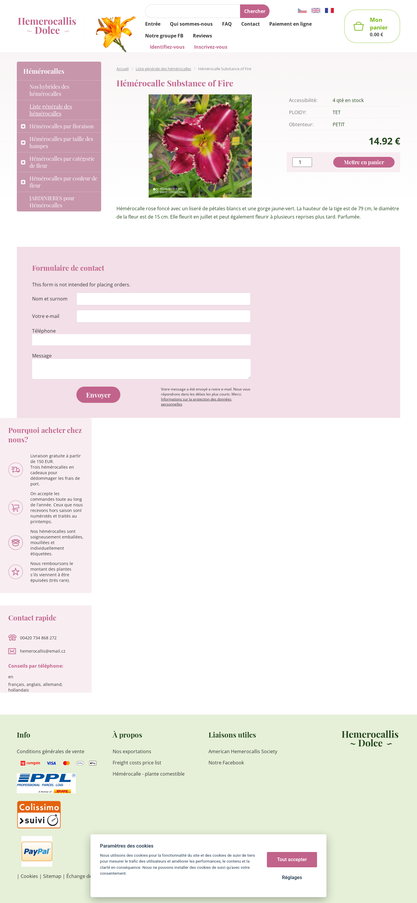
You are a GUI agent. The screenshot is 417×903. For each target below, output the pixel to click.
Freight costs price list (137, 762)
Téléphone (44, 331)
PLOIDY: (297, 112)
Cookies (29, 876)
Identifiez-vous (167, 47)
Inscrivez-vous (210, 47)
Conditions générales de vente (50, 751)
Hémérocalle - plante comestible (149, 774)
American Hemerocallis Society (243, 751)
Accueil (122, 68)
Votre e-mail (45, 316)
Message (42, 355)
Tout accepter (292, 859)
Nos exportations (132, 751)
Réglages (292, 877)
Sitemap (52, 876)
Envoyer (98, 394)
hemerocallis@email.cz (42, 651)
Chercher (254, 11)
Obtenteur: (301, 124)
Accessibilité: (303, 100)
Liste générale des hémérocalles (163, 68)
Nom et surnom (50, 298)
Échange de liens (85, 876)
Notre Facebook (226, 762)
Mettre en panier (364, 162)
